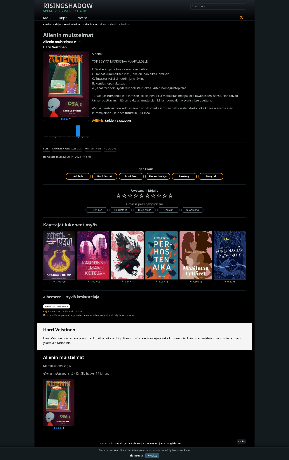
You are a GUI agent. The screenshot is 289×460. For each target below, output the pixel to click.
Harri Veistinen (55, 47)
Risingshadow (68, 7)
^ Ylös (241, 441)
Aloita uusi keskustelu (56, 306)
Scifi (46, 148)
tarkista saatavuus (118, 120)
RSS (163, 443)
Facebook (134, 443)
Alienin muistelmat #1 (60, 41)
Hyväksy (152, 455)
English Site (174, 443)
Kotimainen (93, 148)
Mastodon (152, 443)
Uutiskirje (121, 443)
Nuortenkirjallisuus (67, 148)
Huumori (110, 148)
